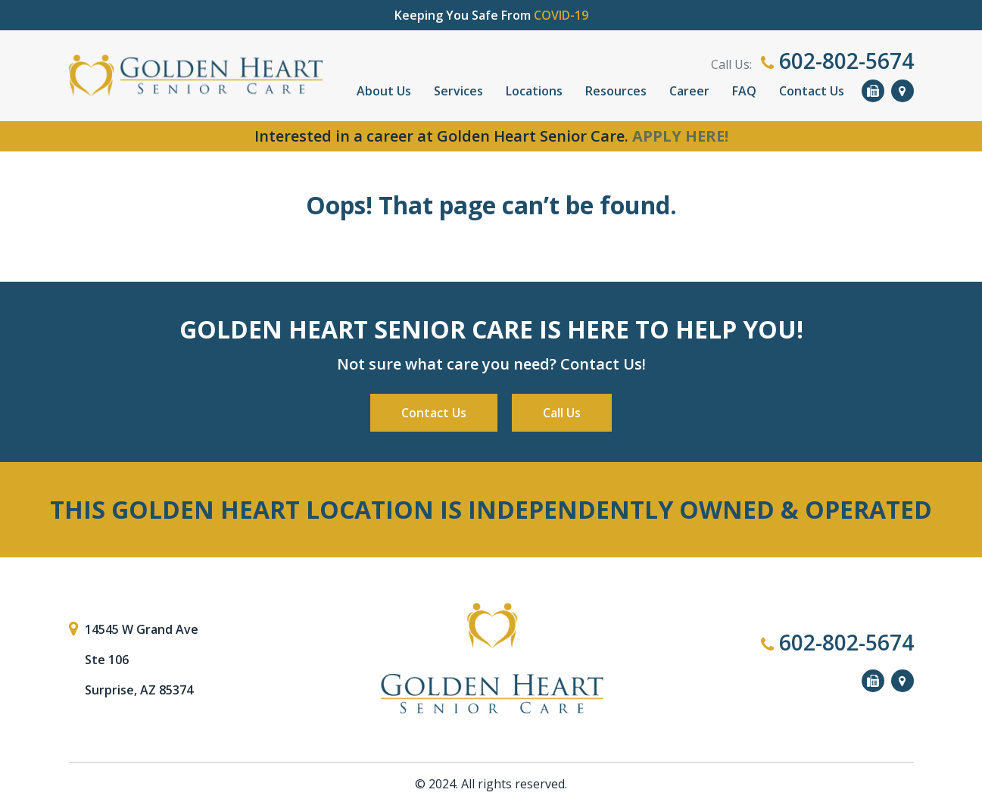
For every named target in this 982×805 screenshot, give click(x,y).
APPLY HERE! (680, 136)
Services (458, 91)
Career (689, 91)
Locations (534, 91)
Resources (616, 91)
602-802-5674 (837, 60)
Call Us (562, 412)
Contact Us (811, 91)
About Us (384, 91)
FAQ (744, 91)
